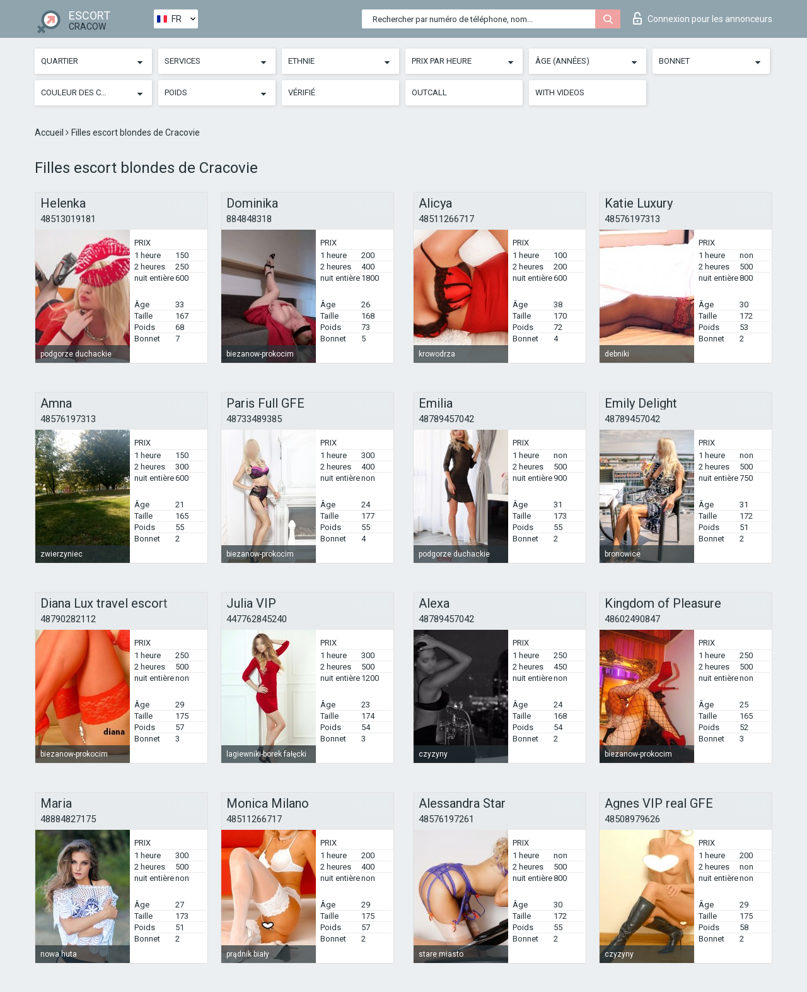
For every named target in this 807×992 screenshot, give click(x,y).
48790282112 (68, 619)
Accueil (50, 132)
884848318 (249, 219)
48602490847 (632, 619)
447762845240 (256, 619)
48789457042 (446, 419)
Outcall (429, 92)
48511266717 (446, 219)
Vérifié (301, 92)
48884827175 (68, 819)
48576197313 (632, 219)
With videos (559, 92)
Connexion (702, 18)
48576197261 (446, 819)
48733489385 (254, 419)
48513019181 (68, 219)
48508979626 (632, 819)
